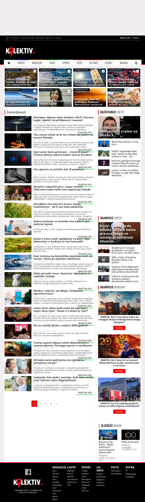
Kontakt (58, 38)
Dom (54, 488)
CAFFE (52, 63)
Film (69, 485)
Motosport (86, 479)
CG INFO (93, 63)
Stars (54, 470)
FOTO (79, 63)
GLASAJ (119, 327)
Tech (54, 479)
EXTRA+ (109, 63)
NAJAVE (124, 63)
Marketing (40, 38)
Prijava (136, 37)
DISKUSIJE (112, 287)
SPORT (66, 63)
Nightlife (70, 470)
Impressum (49, 38)
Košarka (85, 473)
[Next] (57, 403)
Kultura (70, 473)
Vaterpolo (86, 485)
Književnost (72, 482)
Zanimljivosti (72, 479)
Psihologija (56, 485)
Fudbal (85, 470)
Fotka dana (116, 470)
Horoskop (130, 476)
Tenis (84, 476)
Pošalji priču (15, 38)
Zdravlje (55, 482)
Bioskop (70, 476)
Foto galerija (116, 473)
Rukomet (85, 482)
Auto (54, 493)
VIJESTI (21, 63)
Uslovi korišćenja (27, 38)
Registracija (125, 37)
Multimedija (131, 474)
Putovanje (56, 490)
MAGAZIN (37, 63)
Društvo (99, 474)
